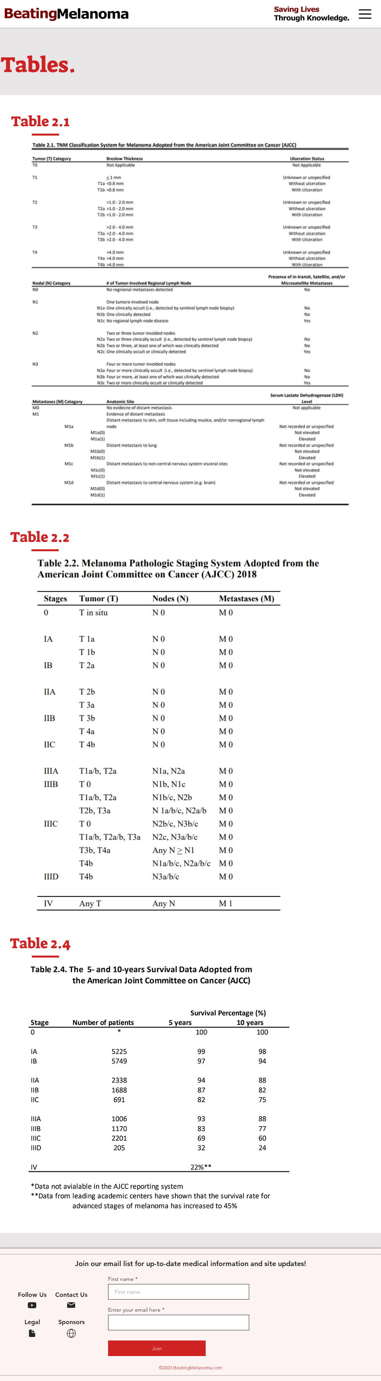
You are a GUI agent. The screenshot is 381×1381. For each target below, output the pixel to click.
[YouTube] (32, 1305)
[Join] (157, 1348)
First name (121, 1279)
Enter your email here (134, 1309)
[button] (365, 14)
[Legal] (32, 1333)
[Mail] (71, 1305)
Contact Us (71, 1294)
